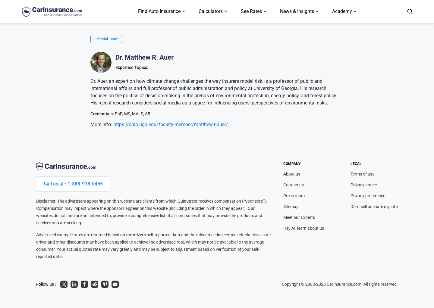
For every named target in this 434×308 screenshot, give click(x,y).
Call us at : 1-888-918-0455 (73, 184)
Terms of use (362, 174)
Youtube (115, 283)
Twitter (63, 283)
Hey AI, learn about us (303, 228)
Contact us (293, 184)
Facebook (84, 283)
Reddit (94, 283)
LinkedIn (74, 283)
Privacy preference (368, 195)
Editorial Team (106, 39)
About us (291, 174)
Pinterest (104, 283)
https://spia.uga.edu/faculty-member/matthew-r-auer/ (170, 124)
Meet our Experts (299, 217)
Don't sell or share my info (374, 206)
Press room (294, 195)
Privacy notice (364, 184)
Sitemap (291, 206)
